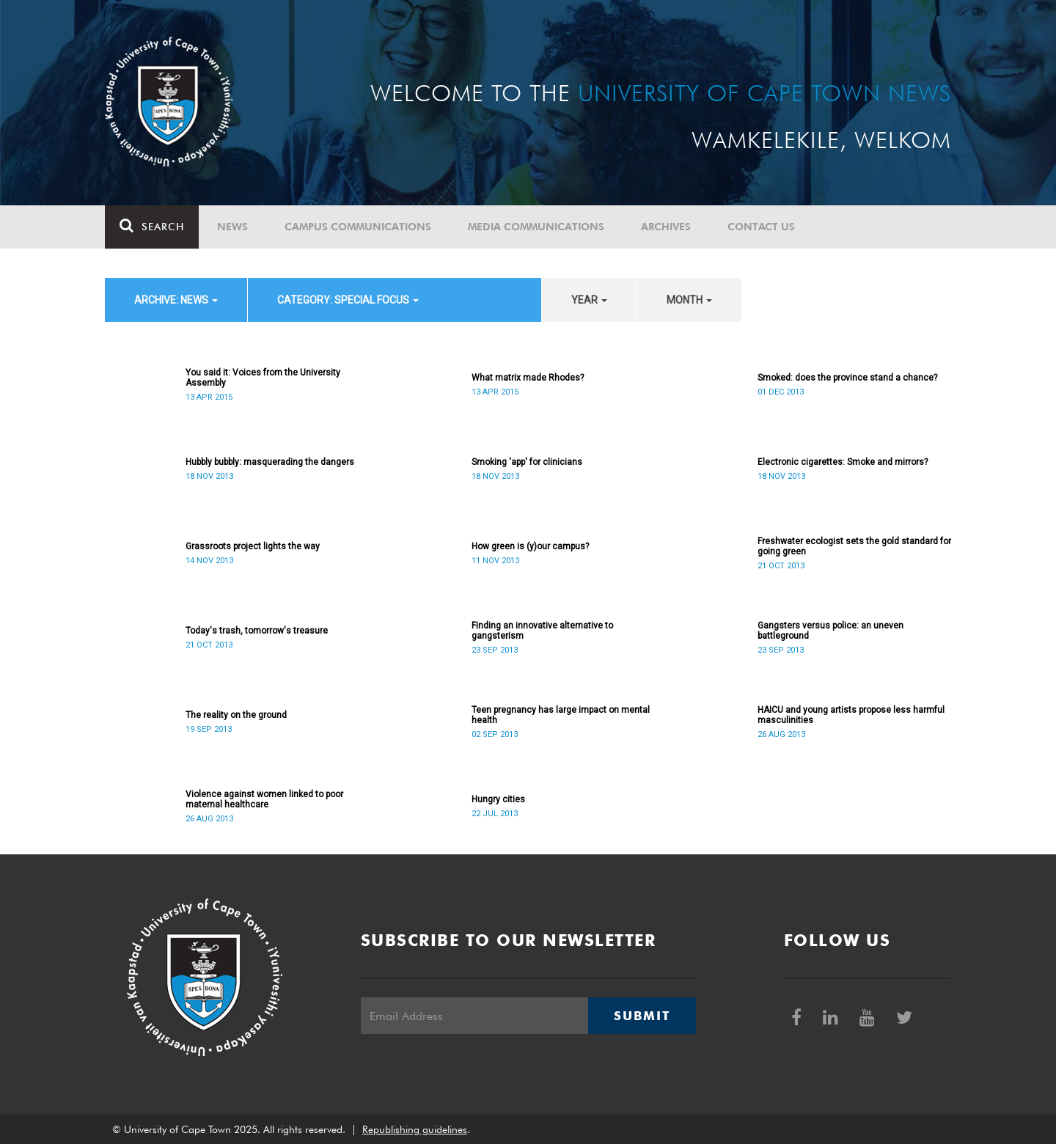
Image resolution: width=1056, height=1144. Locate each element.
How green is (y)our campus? (530, 546)
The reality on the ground (236, 715)
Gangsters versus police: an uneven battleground (830, 630)
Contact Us (761, 226)
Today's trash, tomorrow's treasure (257, 631)
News (232, 226)
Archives (666, 226)
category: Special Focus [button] (348, 300)
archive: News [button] (176, 300)
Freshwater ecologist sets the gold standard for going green (854, 546)
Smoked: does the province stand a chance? (847, 378)
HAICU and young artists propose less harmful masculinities (851, 715)
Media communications (536, 226)
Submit (642, 1015)
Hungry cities (498, 799)
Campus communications (358, 226)
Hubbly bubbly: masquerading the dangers (270, 462)
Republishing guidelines (414, 1129)
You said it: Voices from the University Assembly (263, 377)
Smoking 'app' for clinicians (527, 462)
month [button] (689, 300)
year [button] (589, 300)
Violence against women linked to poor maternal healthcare (264, 799)
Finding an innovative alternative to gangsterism (542, 630)
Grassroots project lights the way (253, 546)
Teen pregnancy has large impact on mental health (561, 715)
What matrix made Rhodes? (528, 378)
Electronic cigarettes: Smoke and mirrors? (843, 462)
